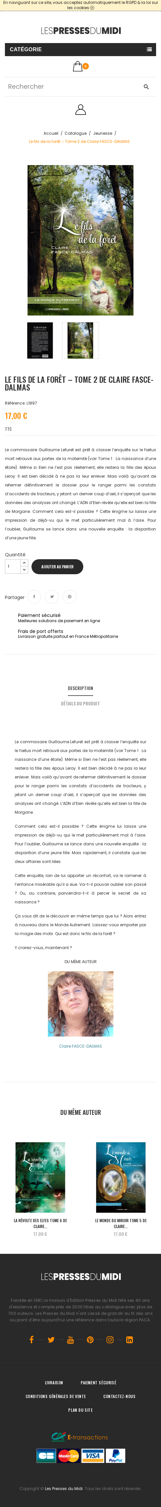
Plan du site (80, 1410)
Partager (34, 597)
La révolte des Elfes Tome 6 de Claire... (40, 1223)
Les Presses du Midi (64, 1488)
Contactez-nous (119, 1396)
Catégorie (26, 49)
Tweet (52, 597)
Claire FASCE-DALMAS (80, 1046)
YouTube (70, 1339)
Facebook (31, 1339)
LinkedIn (129, 1339)
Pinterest (69, 597)
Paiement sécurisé (98, 1382)
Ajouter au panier (57, 566)
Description (80, 687)
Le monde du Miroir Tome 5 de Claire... (121, 1223)
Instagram (110, 1339)
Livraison (54, 1382)
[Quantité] (13, 566)
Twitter (51, 1339)
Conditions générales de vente (56, 1396)
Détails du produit (80, 703)
